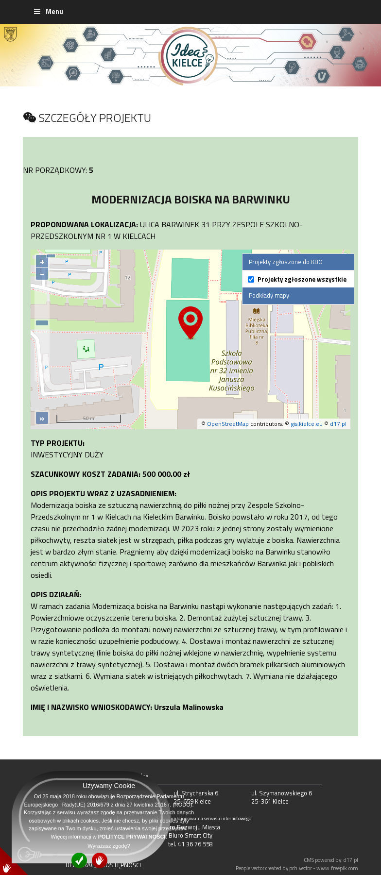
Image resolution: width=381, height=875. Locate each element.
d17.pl (338, 423)
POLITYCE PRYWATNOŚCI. (132, 837)
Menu (48, 11)
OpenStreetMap (228, 423)
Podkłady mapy (269, 295)
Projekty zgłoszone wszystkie (302, 279)
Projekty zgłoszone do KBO (286, 262)
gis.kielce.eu (307, 423)
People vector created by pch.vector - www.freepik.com (297, 868)
